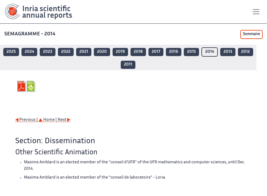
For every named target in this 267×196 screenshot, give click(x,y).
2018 (138, 52)
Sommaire (251, 34)
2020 (102, 52)
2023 (47, 52)
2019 (120, 52)
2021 (83, 52)
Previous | (27, 120)
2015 (191, 52)
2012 (245, 52)
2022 (65, 52)
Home (47, 120)
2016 (173, 52)
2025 (11, 52)
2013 (227, 52)
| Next (62, 120)
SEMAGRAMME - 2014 (30, 34)
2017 (156, 52)
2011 (128, 64)
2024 (29, 52)
